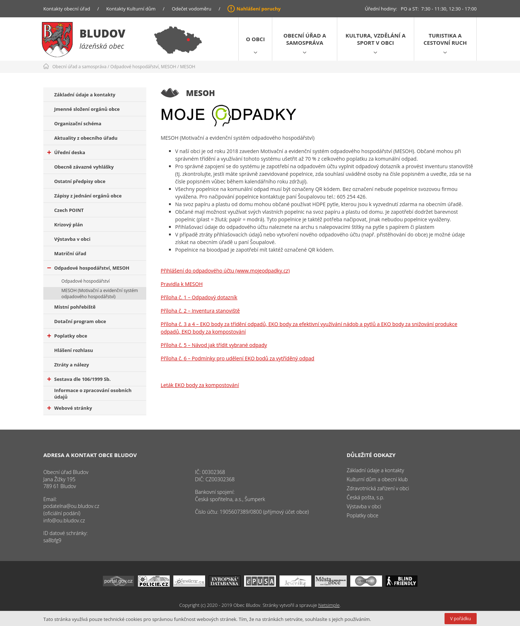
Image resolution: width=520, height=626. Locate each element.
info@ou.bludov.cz (64, 520)
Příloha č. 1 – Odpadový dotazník (199, 297)
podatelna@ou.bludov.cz (71, 506)
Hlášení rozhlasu (73, 350)
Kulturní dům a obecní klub (377, 479)
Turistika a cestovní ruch (445, 39)
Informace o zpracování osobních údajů (92, 393)
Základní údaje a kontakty (85, 94)
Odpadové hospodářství (85, 281)
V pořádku (460, 619)
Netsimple (328, 605)
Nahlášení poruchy (259, 8)
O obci (255, 39)
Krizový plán (68, 224)
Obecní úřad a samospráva (304, 39)
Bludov (102, 33)
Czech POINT (69, 210)
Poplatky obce (67, 335)
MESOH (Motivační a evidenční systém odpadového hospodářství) (99, 293)
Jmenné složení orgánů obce (87, 109)
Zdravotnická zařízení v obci (378, 488)
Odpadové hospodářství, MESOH (143, 67)
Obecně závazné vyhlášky (84, 167)
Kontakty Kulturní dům (131, 8)
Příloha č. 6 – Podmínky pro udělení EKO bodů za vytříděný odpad (237, 358)
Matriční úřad (70, 253)
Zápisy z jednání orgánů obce (88, 195)
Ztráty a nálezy (71, 364)
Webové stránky (69, 408)
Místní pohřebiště (75, 307)
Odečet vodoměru (192, 8)
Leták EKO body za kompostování (200, 385)
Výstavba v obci (72, 239)
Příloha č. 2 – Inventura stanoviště (200, 310)
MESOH (187, 67)
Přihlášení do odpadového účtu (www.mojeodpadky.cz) (225, 270)
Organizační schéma (77, 123)
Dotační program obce (80, 321)
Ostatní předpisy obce (79, 181)
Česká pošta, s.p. (365, 497)
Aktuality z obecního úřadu (85, 138)
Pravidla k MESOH (182, 284)
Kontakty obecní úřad (66, 8)
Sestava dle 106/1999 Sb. (79, 379)
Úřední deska (66, 152)
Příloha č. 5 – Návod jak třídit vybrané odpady (214, 345)
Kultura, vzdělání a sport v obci (376, 39)
